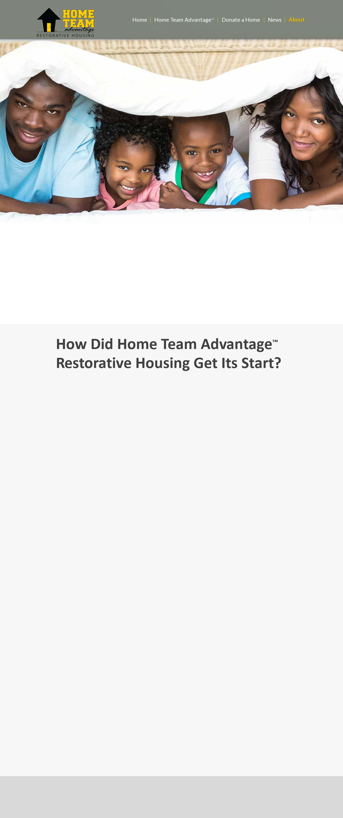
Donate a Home (241, 19)
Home (139, 19)
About (297, 19)
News (275, 19)
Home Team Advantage (182, 19)
